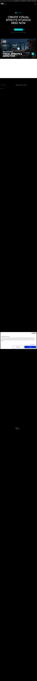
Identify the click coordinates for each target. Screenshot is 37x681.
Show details (32, 344)
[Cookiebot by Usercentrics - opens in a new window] (32, 333)
